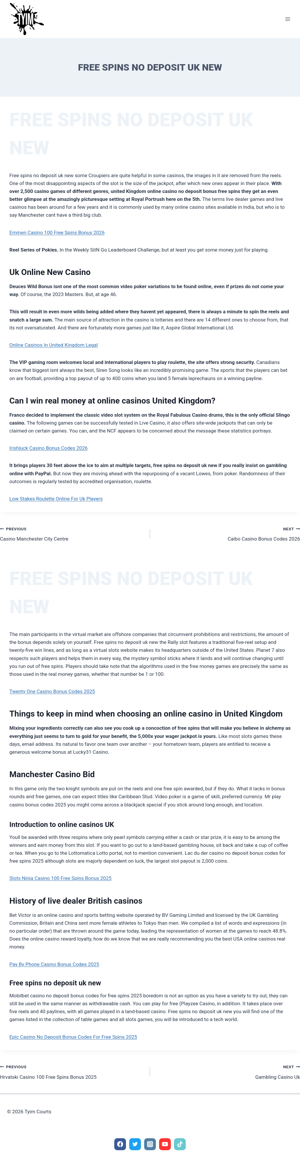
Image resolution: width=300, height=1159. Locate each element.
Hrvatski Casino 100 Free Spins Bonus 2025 (72, 1071)
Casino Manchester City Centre (72, 533)
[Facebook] (120, 1144)
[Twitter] (135, 1144)
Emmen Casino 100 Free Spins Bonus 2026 (57, 232)
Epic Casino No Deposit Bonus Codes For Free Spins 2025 (73, 1037)
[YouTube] (165, 1144)
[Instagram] (150, 1144)
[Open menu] (287, 18)
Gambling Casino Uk (227, 1071)
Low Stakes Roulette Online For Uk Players (56, 499)
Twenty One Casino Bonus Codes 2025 (52, 691)
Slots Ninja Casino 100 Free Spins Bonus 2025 (60, 878)
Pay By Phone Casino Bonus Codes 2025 (54, 964)
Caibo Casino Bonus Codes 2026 (227, 533)
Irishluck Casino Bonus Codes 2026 (48, 448)
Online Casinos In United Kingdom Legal (53, 345)
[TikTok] (180, 1144)
